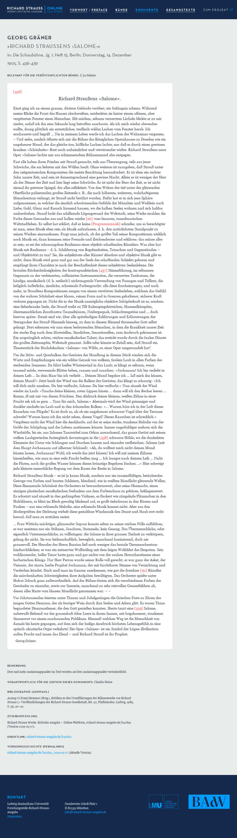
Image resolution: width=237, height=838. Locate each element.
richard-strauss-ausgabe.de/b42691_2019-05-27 (37, 752)
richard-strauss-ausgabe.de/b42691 (49, 736)
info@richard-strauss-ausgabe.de (85, 812)
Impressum (14, 816)
